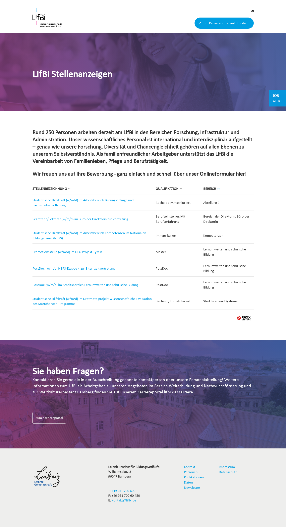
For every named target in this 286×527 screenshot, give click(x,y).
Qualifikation (169, 188)
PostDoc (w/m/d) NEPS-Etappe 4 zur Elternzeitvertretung (73, 268)
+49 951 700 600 (123, 491)
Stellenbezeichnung (51, 188)
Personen (191, 472)
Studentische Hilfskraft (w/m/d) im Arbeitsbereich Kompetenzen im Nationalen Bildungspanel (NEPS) (89, 235)
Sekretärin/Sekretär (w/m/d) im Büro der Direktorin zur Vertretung (80, 219)
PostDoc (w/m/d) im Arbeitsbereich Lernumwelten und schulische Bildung (85, 285)
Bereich (211, 188)
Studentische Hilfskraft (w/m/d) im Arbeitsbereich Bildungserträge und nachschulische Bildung (83, 202)
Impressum (227, 467)
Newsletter (192, 487)
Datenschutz (228, 472)
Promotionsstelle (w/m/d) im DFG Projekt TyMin (67, 252)
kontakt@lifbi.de (124, 500)
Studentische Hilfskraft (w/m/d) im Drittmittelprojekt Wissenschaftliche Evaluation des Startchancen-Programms (92, 301)
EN (252, 10)
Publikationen (194, 477)
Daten (188, 482)
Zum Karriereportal (49, 418)
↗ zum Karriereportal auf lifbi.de (222, 23)
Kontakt (189, 467)
